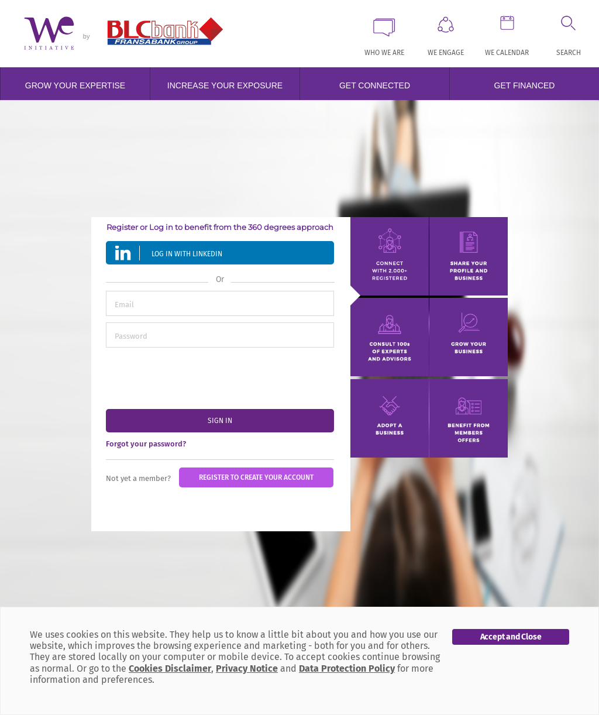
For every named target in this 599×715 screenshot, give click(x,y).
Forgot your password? (146, 443)
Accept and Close (511, 637)
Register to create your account (256, 477)
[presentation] (195, 377)
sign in (220, 421)
